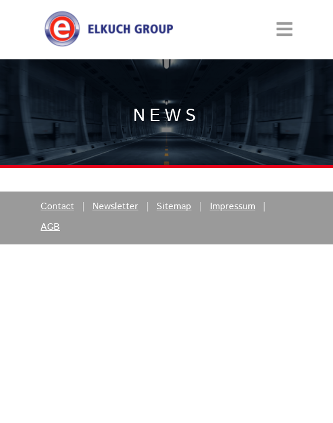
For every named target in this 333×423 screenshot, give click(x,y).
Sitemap (173, 207)
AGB (50, 227)
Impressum (232, 207)
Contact (57, 207)
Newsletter (115, 207)
